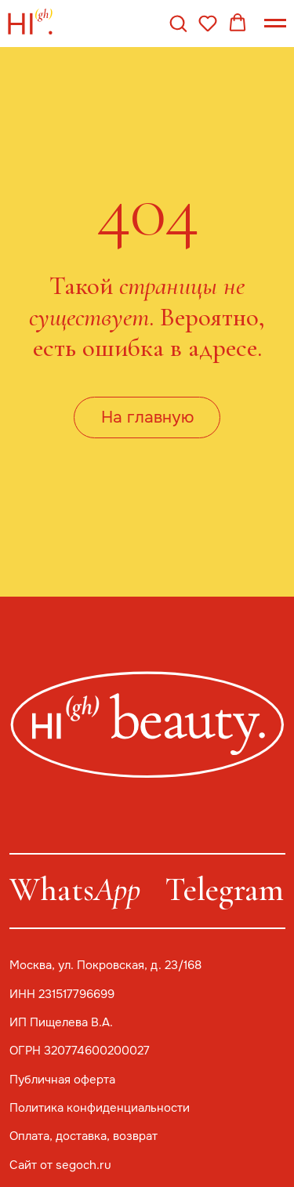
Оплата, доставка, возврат (83, 1136)
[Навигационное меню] (275, 23)
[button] (178, 22)
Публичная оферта (62, 1079)
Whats (74, 889)
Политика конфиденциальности (99, 1108)
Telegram (224, 889)
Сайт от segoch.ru (60, 1165)
